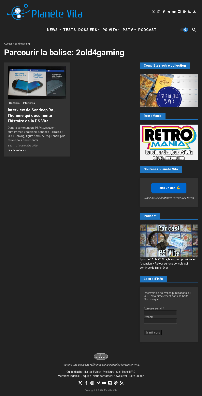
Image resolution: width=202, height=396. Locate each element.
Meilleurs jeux (111, 371)
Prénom (148, 317)
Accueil (8, 43)
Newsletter (120, 375)
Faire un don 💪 (169, 188)
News (54, 29)
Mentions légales (68, 375)
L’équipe (86, 375)
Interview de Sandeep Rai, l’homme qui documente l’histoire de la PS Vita (31, 115)
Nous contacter (102, 375)
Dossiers (89, 29)
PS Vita (112, 29)
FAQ (133, 371)
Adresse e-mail (154, 308)
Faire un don (136, 375)
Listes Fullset (93, 371)
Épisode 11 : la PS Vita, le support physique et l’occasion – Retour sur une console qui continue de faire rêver (168, 263)
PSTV (129, 29)
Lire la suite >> (17, 150)
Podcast (147, 29)
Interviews (29, 103)
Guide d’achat (74, 371)
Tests (69, 29)
